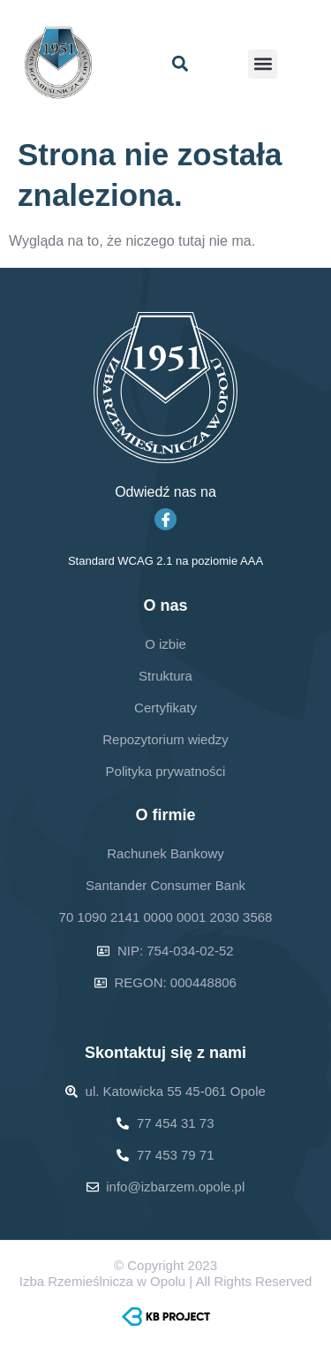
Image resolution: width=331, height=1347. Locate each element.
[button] (180, 64)
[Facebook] (165, 519)
